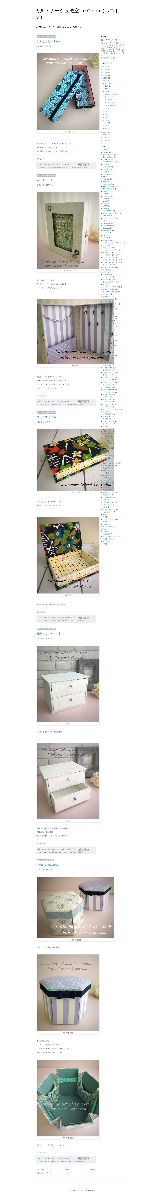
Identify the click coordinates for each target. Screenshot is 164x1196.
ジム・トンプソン (108, 318)
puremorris (106, 228)
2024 (105, 72)
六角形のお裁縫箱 (47, 864)
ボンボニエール (108, 387)
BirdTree (105, 152)
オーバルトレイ (108, 265)
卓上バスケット (108, 512)
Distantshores (107, 167)
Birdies (105, 150)
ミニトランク (107, 407)
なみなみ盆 (106, 348)
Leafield (105, 194)
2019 (105, 135)
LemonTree (106, 196)
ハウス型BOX (107, 358)
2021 (105, 81)
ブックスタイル (48, 417)
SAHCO (105, 235)
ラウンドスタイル (108, 421)
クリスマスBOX (108, 301)
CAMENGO (106, 159)
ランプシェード (108, 424)
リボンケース (107, 429)
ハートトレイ (107, 350)
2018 (105, 138)
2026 (105, 67)
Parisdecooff (107, 223)
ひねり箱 (106, 362)
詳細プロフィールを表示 (109, 58)
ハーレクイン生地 (108, 355)
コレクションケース (109, 309)
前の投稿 (93, 1169)
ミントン (106, 411)
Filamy (105, 172)
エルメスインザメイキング (111, 262)
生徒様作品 (83, 167)
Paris (104, 220)
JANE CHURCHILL (109, 186)
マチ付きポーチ (108, 394)
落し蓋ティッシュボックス (111, 536)
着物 (104, 514)
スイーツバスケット (109, 326)
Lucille (105, 208)
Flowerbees (106, 174)
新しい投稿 (40, 1169)
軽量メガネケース (108, 465)
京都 (74, 167)
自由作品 (106, 480)
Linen (104, 203)
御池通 (105, 468)
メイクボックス (108, 414)
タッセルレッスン (108, 336)
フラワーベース (108, 375)
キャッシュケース (108, 299)
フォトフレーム (108, 367)
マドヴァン (106, 397)
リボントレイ (107, 431)
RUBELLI (106, 233)
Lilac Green (106, 199)
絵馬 (104, 451)
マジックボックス (108, 392)
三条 (78, 167)
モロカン (106, 419)
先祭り (105, 500)
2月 (106, 126)
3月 (106, 123)
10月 (107, 89)
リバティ (106, 426)
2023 (105, 75)
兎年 (104, 517)
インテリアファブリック (111, 250)
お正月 (105, 272)
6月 (106, 114)
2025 (105, 69)
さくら (105, 311)
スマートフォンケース (110, 328)
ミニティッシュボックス (111, 404)
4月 (106, 120)
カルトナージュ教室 (61, 167)
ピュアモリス (107, 365)
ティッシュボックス (109, 341)
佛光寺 (105, 541)
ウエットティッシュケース (111, 260)
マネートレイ (107, 399)
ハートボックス (108, 353)
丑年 (104, 446)
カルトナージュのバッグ (111, 287)
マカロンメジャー (108, 389)
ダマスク (106, 338)
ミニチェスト (59, 852)
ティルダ (106, 343)
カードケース (107, 277)
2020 (105, 132)
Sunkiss (105, 238)
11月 (107, 86)
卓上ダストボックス (109, 509)
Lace (104, 191)
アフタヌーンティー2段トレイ (113, 243)
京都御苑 (106, 460)
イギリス (106, 245)
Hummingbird (107, 184)
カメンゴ (106, 284)
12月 (107, 83)
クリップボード (108, 306)
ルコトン (70, 167)
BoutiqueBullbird (108, 154)
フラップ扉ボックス (109, 372)
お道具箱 (106, 274)
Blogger (92, 1190)
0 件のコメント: (70, 164)
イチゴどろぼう (108, 247)
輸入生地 (106, 534)
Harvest (105, 181)
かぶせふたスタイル (49, 41)
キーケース (106, 294)
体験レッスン (107, 505)
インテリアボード (108, 252)
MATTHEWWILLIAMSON (111, 213)
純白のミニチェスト (49, 633)
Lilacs (105, 201)
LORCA (105, 206)
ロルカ (105, 441)
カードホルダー (108, 279)
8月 (106, 109)
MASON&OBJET (108, 211)
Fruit (104, 176)
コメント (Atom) (45, 1173)
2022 (105, 78)
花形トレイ (106, 448)
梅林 (104, 522)
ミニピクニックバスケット (111, 409)
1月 (106, 128)
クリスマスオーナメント (111, 304)
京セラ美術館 (107, 456)
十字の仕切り (107, 482)
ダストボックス (108, 333)
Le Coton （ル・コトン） (112, 40)
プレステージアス (108, 377)
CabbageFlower (108, 157)
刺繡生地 (106, 475)
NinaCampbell (107, 216)
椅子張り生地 (107, 443)
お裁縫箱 (106, 269)
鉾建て (105, 531)
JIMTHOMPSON (108, 189)
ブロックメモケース (109, 382)
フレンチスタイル (108, 380)
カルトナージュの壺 (109, 289)
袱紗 (104, 544)
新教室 (105, 487)
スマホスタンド (108, 331)
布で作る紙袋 (107, 526)
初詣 (104, 485)
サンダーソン (107, 314)
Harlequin (106, 179)
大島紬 (105, 507)
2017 (105, 140)
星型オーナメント (108, 492)
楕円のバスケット (108, 502)
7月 (106, 112)
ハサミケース (107, 360)
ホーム (67, 1169)
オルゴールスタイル (109, 267)
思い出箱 (106, 477)
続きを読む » (41, 159)
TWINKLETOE (107, 240)
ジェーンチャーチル (109, 316)
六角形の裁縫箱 (79, 1161)
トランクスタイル (108, 345)
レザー (105, 438)
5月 (106, 117)
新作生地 (106, 490)
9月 (106, 92)
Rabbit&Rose (107, 230)
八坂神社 (106, 524)
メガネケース (107, 416)
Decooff (105, 164)
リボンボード (107, 433)
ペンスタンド (107, 385)
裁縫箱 (105, 470)
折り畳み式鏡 (107, 497)
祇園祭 (105, 453)
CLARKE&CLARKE (109, 162)
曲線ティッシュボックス (111, 463)
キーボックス (45, 180)
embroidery (106, 169)
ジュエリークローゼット (111, 323)
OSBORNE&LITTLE (109, 218)
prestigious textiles (109, 225)
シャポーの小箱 (108, 321)
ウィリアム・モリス (109, 255)
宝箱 (104, 529)
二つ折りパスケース (109, 519)
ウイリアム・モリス (109, 257)
